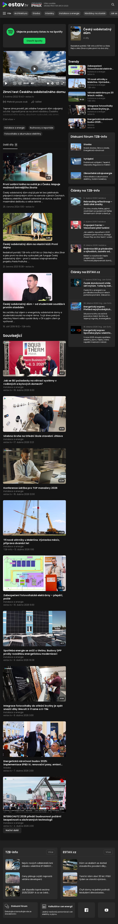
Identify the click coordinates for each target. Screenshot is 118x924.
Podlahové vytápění (93, 162)
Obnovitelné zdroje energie (94, 174)
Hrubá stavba (90, 148)
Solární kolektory (99, 181)
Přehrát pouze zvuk (17, 101)
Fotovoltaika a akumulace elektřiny (22, 133)
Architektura (20, 13)
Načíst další (12, 825)
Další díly (10, 144)
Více (50, 847)
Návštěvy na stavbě (95, 13)
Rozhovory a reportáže (41, 127)
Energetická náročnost (94, 150)
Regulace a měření (101, 164)
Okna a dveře (103, 148)
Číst (8, 119)
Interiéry (49, 13)
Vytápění (89, 158)
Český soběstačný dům (97, 31)
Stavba (36, 13)
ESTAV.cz (69, 847)
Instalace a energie (69, 13)
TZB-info (11, 847)
